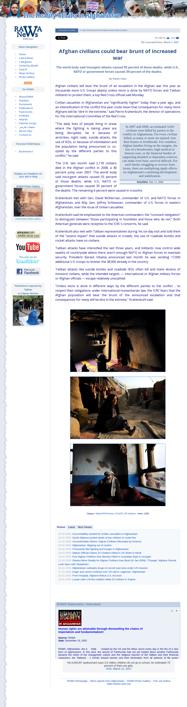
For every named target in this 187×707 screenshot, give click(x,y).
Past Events (25, 112)
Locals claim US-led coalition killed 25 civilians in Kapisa (103, 579)
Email (173, 38)
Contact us (25, 134)
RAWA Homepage (77, 681)
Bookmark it (26, 151)
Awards (23, 119)
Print (164, 38)
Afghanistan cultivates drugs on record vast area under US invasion (110, 568)
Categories (25, 61)
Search (23, 69)
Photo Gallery (27, 77)
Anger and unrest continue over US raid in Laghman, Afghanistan (108, 571)
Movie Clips (25, 131)
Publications (26, 108)
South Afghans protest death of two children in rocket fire (104, 537)
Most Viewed (85, 527)
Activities (24, 100)
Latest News (26, 58)
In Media (24, 115)
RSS (156, 38)
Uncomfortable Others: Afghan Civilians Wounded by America (106, 541)
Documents (25, 104)
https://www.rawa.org (119, 683)
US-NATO (119, 514)
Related (61, 527)
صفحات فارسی (27, 127)
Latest (71, 527)
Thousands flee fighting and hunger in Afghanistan (100, 549)
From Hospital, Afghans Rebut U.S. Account (97, 575)
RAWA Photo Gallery (139, 681)
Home (22, 54)
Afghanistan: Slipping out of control (91, 545)
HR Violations (130, 514)
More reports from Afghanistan (107, 681)
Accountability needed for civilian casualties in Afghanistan (105, 533)
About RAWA (26, 96)
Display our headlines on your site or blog (28, 175)
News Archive (27, 73)
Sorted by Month (28, 65)
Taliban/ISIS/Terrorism (104, 514)
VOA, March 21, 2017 (119, 668)
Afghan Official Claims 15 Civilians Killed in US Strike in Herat (106, 552)
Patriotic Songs (27, 123)
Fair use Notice (161, 681)
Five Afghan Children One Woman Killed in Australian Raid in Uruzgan (111, 556)
